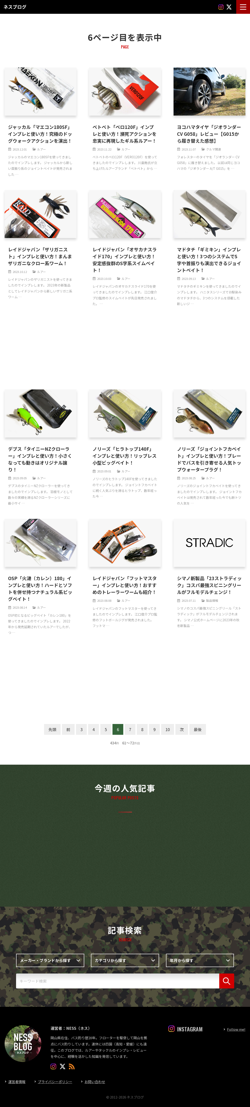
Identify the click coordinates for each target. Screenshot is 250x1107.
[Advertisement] (123, 348)
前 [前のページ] (68, 729)
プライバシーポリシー (55, 1081)
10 (168, 729)
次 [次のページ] (182, 729)
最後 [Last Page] (198, 729)
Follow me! (236, 1029)
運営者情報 (16, 1081)
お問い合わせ (94, 1081)
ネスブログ (14, 6)
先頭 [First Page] (52, 729)
